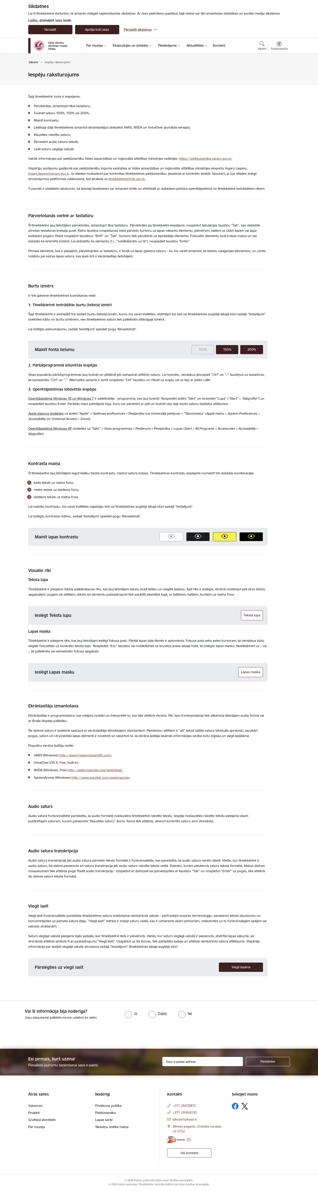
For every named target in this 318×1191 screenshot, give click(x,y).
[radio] (131, 1013)
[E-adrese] (176, 1139)
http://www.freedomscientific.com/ (85, 755)
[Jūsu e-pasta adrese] (202, 1061)
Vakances (35, 1106)
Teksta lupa (252, 615)
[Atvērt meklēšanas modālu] (262, 46)
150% (227, 349)
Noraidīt (50, 29)
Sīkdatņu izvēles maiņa (112, 1127)
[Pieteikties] (268, 1061)
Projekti (34, 1113)
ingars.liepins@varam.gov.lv (48, 173)
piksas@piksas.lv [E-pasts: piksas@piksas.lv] (185, 1119)
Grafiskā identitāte (42, 1120)
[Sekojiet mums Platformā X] (244, 1106)
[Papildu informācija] (188, 1139)
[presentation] (36, 1032)
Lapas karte (104, 1120)
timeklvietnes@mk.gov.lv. (127, 179)
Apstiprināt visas (97, 29)
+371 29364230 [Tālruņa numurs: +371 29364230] (185, 1112)
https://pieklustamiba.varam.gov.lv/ (205, 158)
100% (203, 349)
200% (251, 349)
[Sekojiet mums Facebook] (235, 1106)
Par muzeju (36, 1127)
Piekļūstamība (105, 1113)
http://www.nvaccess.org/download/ (95, 770)
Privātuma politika (108, 1106)
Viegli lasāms (241, 967)
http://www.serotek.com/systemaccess (101, 777)
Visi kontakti (189, 1153)
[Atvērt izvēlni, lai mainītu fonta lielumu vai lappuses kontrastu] (279, 46)
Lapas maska (250, 672)
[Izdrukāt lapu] (279, 72)
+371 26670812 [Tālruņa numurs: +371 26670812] (184, 1106)
